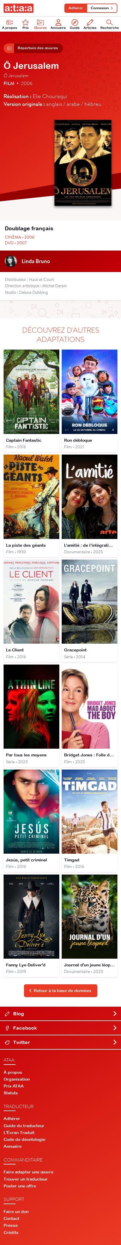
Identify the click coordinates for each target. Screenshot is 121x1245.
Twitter (61, 1042)
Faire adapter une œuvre (28, 1172)
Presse (11, 1225)
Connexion (102, 8)
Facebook (61, 1028)
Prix (25, 24)
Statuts (11, 1092)
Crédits (11, 1232)
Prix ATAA (14, 1086)
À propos (13, 1072)
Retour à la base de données (60, 990)
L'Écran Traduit (19, 1132)
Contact (11, 1218)
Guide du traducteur (24, 1125)
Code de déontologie (24, 1139)
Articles (90, 24)
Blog (61, 1013)
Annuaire (58, 24)
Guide (75, 24)
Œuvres (40, 24)
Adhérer (76, 8)
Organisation (17, 1079)
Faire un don (16, 1211)
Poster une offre (20, 1186)
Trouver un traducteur (26, 1179)
